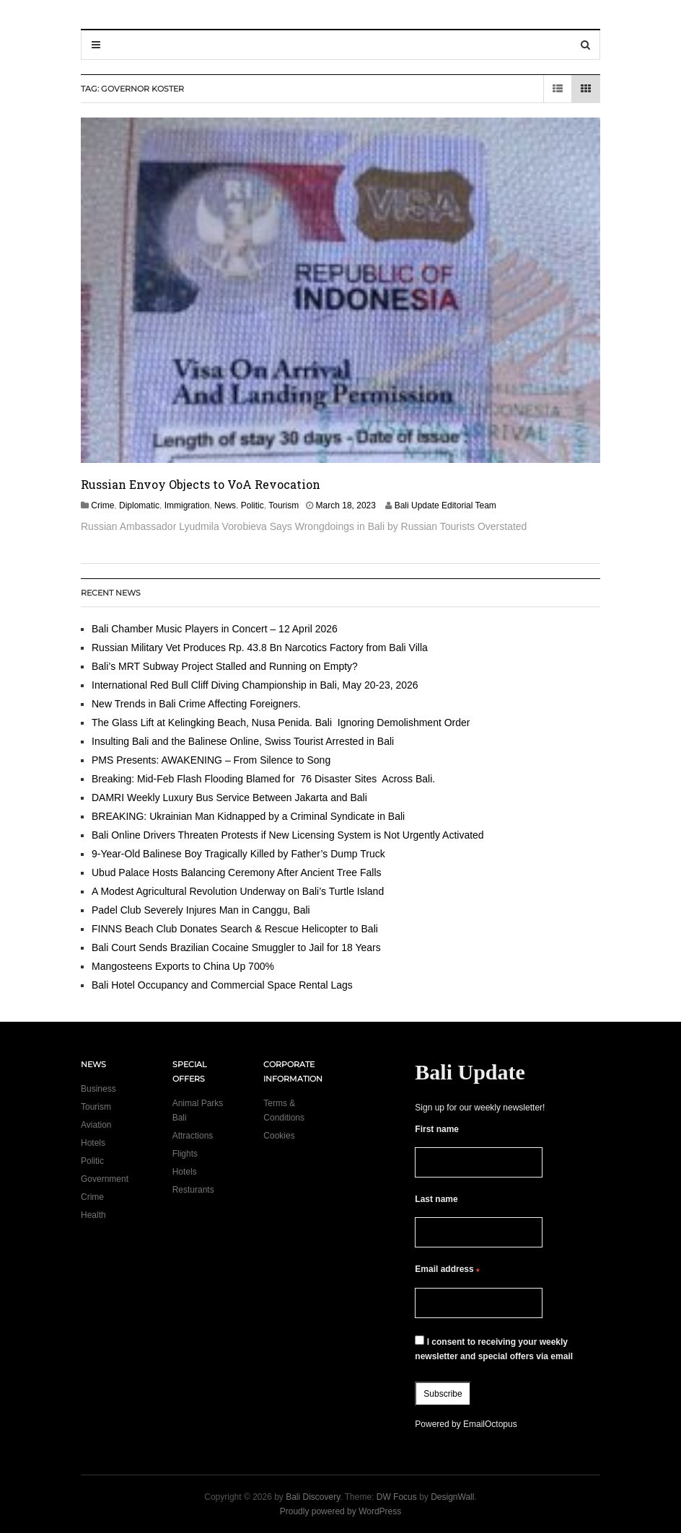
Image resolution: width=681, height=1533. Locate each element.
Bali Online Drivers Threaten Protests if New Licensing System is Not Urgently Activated (288, 835)
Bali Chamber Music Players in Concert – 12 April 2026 (215, 629)
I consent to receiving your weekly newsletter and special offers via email (494, 1348)
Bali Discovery (313, 1497)
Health (93, 1215)
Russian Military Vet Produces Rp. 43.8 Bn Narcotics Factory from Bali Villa (260, 647)
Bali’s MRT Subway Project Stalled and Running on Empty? (225, 666)
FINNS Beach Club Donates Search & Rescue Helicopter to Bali (235, 929)
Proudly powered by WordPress (341, 1511)
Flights (185, 1154)
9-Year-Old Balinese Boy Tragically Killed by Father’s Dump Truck (238, 854)
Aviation (96, 1125)
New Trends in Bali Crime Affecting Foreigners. (196, 704)
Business (98, 1089)
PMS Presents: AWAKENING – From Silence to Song (211, 760)
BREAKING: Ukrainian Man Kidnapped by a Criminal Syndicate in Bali (248, 816)
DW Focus (397, 1497)
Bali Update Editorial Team (445, 505)
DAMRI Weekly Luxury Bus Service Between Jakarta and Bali (229, 797)
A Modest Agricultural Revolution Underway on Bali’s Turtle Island (238, 891)
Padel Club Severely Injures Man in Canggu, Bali (201, 910)
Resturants (193, 1190)
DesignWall (452, 1497)
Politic (252, 505)
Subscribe (442, 1394)
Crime (102, 505)
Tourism (283, 505)
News (225, 505)
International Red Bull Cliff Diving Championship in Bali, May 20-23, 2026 (255, 685)
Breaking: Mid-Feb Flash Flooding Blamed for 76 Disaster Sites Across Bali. (263, 779)
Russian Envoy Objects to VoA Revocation (200, 484)
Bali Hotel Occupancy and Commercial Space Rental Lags (222, 985)
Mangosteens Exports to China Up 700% (183, 966)
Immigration (187, 505)
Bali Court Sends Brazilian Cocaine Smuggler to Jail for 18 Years (236, 947)
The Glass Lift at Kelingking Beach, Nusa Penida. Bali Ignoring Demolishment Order (281, 722)
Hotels (93, 1143)
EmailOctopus (490, 1424)
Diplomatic (139, 505)
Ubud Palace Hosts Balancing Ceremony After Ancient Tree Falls (237, 872)
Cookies (278, 1136)
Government (104, 1179)
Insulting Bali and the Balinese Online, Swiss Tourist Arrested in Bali (243, 741)
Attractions (193, 1136)
